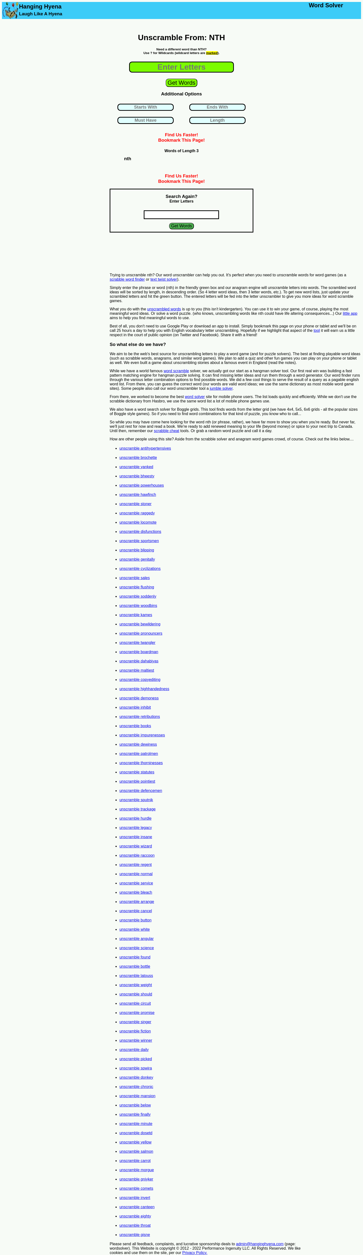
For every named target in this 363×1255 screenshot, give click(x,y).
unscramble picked (135, 1059)
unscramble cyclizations (140, 569)
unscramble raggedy (137, 513)
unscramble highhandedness (144, 689)
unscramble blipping (136, 550)
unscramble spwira (135, 1068)
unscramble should (135, 994)
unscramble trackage (137, 809)
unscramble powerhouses (141, 485)
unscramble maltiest (136, 670)
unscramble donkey (136, 1077)
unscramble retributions (139, 717)
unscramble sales (134, 578)
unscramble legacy (135, 828)
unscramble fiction (135, 1031)
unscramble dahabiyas (138, 661)
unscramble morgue (136, 1170)
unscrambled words (164, 309)
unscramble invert (134, 1198)
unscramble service (136, 883)
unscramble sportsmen (139, 541)
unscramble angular (136, 939)
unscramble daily (134, 1050)
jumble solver (221, 388)
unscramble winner (135, 1040)
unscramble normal (136, 874)
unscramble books (135, 726)
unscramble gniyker (136, 1179)
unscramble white (134, 929)
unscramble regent (135, 865)
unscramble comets (136, 1188)
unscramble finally (135, 1114)
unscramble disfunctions (140, 532)
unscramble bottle (134, 966)
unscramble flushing (136, 587)
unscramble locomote (137, 522)
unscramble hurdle (135, 818)
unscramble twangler (137, 643)
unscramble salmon (136, 1151)
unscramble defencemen (140, 791)
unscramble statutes (136, 772)
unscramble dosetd (135, 1133)
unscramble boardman (138, 652)
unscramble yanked (136, 467)
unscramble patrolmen (138, 754)
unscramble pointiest (137, 781)
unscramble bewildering (139, 624)
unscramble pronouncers (140, 633)
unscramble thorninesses (141, 763)
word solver (195, 397)
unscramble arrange (136, 902)
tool (317, 330)
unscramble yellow (135, 1142)
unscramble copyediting (139, 680)
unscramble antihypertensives (145, 448)
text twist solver (163, 279)
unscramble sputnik (136, 800)
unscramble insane (135, 837)
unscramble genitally (137, 559)
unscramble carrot (135, 1161)
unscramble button (135, 920)
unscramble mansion (137, 1096)
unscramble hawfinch (137, 495)
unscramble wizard (135, 846)
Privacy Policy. (194, 1253)
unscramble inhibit (135, 707)
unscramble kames (135, 615)
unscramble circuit (135, 1003)
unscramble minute (135, 1124)
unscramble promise (136, 1013)
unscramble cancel (135, 911)
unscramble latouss (136, 976)
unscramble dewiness (138, 744)
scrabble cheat (166, 431)
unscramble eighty (135, 1216)
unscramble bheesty (136, 476)
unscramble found (134, 957)
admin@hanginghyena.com (260, 1244)
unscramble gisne (134, 1235)
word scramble (176, 371)
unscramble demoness (139, 698)
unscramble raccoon (136, 855)
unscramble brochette (138, 458)
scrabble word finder (127, 279)
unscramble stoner (135, 504)
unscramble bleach (135, 892)
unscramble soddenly (137, 596)
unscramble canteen (136, 1207)
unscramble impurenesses (142, 735)
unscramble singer (135, 1022)
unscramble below (135, 1105)
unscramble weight (135, 985)
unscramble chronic (136, 1087)
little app (350, 313)
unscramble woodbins (138, 606)
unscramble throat (135, 1225)
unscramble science (136, 948)
